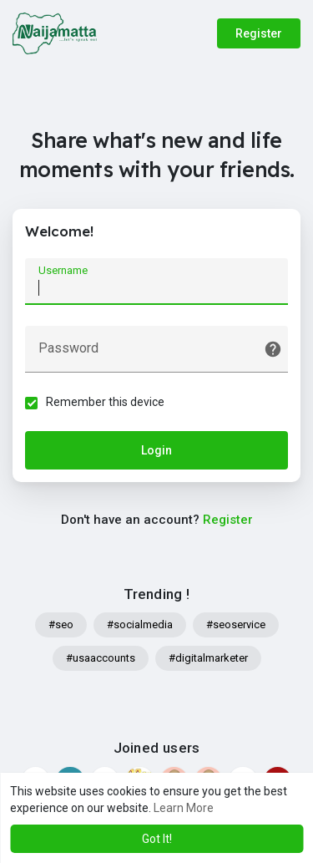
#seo (60, 624)
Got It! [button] (157, 838)
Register (258, 33)
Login (156, 450)
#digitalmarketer (208, 658)
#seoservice (235, 624)
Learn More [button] (184, 808)
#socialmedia (140, 624)
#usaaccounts (100, 658)
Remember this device (105, 402)
